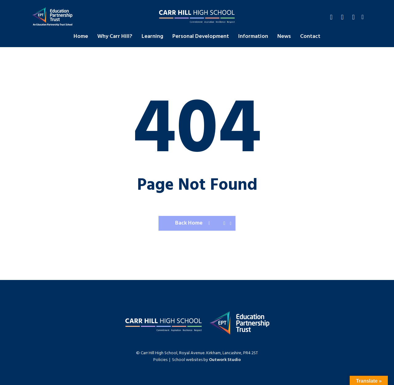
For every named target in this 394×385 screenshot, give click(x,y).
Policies (160, 359)
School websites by (206, 359)
